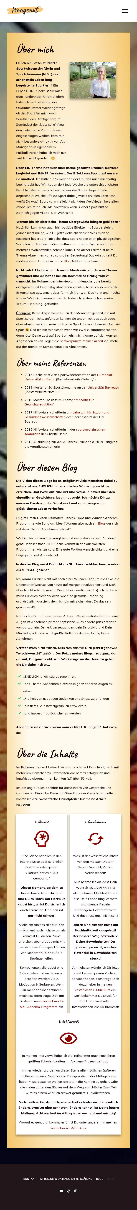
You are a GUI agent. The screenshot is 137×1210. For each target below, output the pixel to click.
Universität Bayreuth (103, 387)
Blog (68, 261)
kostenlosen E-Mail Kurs (92, 990)
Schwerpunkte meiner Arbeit (82, 341)
